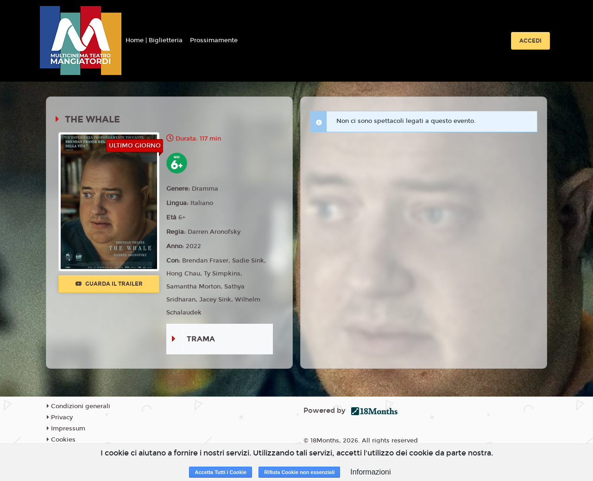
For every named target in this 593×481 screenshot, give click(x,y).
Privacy (60, 417)
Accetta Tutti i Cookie (220, 472)
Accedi (530, 41)
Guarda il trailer (109, 284)
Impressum (66, 428)
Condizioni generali (78, 406)
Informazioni (370, 472)
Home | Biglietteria (154, 40)
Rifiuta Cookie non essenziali (299, 472)
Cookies (61, 439)
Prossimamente (214, 40)
